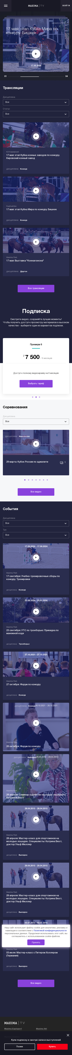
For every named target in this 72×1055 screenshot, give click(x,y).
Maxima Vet (41, 1029)
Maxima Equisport (13, 1029)
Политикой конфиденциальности (50, 930)
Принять (36, 942)
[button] (32, 397)
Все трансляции (36, 288)
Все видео (36, 492)
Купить (52, 1047)
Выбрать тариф (36, 384)
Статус (6, 109)
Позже (19, 1047)
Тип (4, 530)
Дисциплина (9, 97)
